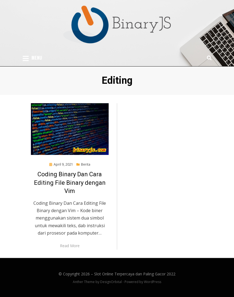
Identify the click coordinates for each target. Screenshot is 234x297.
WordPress (152, 281)
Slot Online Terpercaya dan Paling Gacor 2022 (134, 273)
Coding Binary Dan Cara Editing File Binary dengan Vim (70, 183)
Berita (85, 164)
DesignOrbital (111, 281)
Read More (70, 245)
